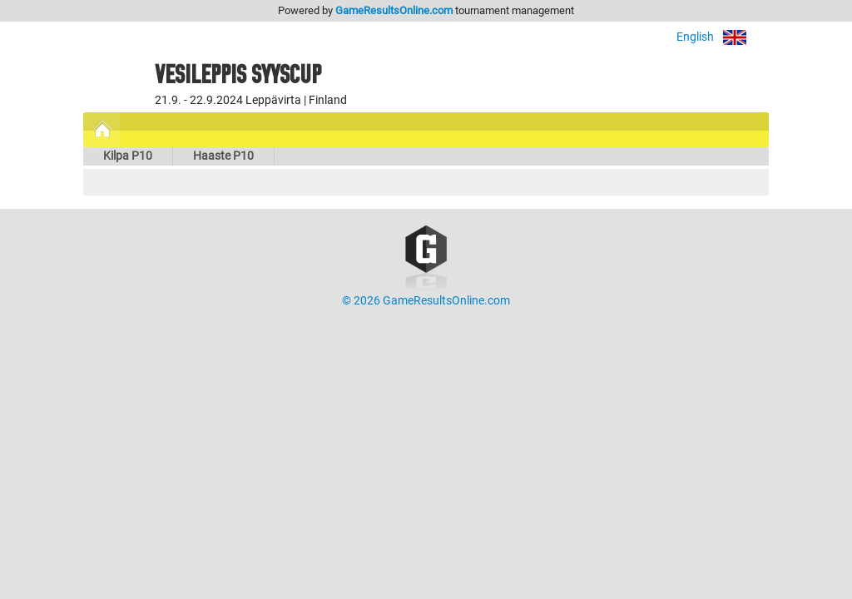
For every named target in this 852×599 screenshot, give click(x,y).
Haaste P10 (223, 156)
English (722, 37)
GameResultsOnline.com (394, 10)
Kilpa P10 (127, 156)
